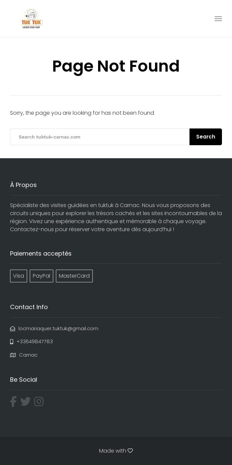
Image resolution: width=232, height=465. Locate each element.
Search (205, 136)
